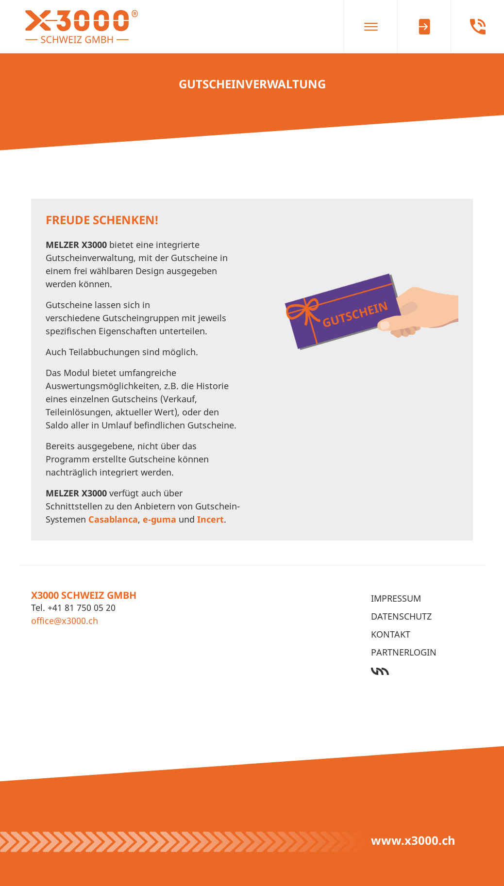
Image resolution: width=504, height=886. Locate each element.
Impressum (396, 598)
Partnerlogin (404, 652)
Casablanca (113, 519)
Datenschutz (401, 616)
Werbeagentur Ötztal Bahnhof (422, 671)
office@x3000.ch (64, 620)
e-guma (159, 519)
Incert (210, 519)
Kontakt (390, 634)
